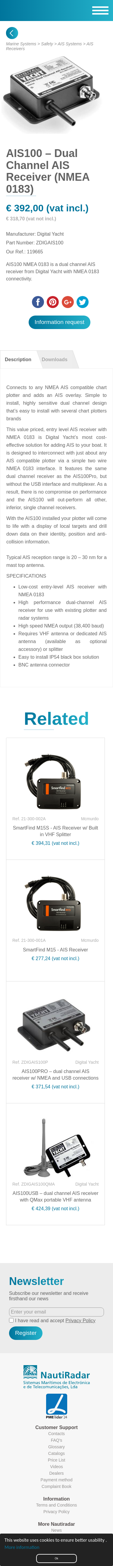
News (56, 1530)
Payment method (57, 1479)
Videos (56, 1466)
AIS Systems (70, 43)
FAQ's (56, 1440)
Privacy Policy (80, 1320)
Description (18, 359)
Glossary (56, 1446)
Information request (59, 322)
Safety (47, 43)
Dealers (56, 1473)
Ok (56, 1558)
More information (22, 1547)
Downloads (54, 359)
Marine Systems (21, 43)
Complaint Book (56, 1486)
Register (25, 1333)
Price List (56, 1460)
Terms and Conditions (56, 1505)
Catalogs (56, 1453)
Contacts (56, 1433)
